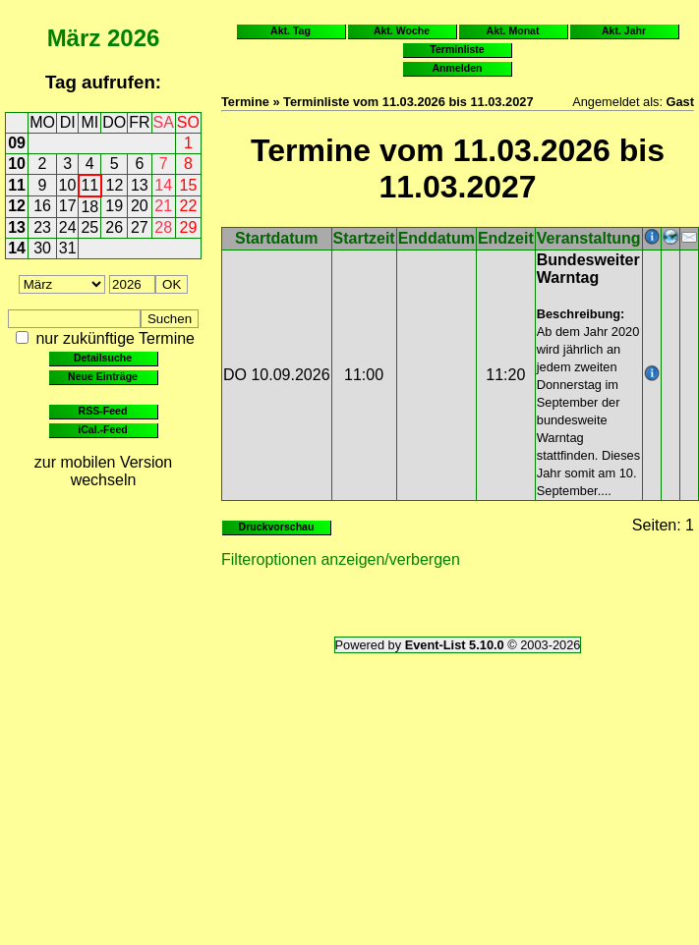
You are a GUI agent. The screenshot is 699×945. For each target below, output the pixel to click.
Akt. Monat (513, 30)
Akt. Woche (402, 30)
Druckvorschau (277, 526)
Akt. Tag (290, 30)
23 (42, 227)
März (74, 38)
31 (68, 248)
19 (114, 205)
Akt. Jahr (624, 30)
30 (42, 248)
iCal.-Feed (102, 429)
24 (68, 227)
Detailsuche (103, 357)
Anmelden (458, 68)
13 (139, 185)
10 (17, 163)
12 (115, 185)
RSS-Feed (103, 411)
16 (42, 205)
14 (163, 185)
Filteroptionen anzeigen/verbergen (340, 559)
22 (189, 205)
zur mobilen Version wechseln (103, 471)
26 (114, 227)
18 (89, 206)
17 (68, 205)
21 (163, 205)
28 (163, 227)
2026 (133, 38)
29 (189, 227)
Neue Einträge (103, 376)
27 (139, 227)
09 (17, 143)
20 (139, 205)
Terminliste (457, 49)
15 (189, 185)
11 (17, 185)
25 (89, 227)
